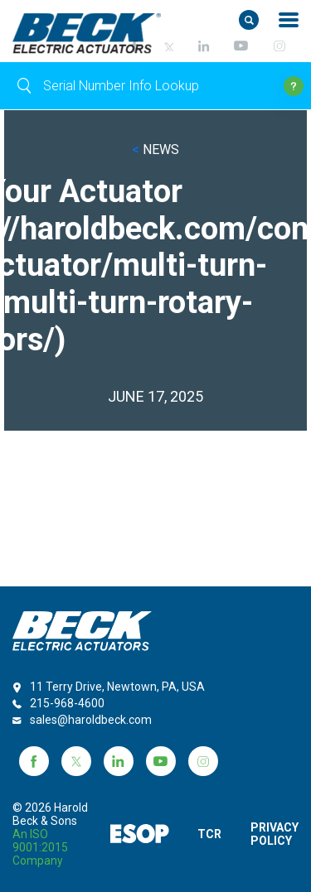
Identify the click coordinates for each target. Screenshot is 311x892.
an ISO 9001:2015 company (40, 847)
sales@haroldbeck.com (91, 719)
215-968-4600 (67, 703)
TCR (208, 834)
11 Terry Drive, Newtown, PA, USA (117, 686)
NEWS (155, 149)
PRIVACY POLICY (274, 834)
